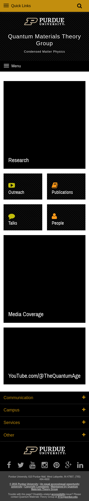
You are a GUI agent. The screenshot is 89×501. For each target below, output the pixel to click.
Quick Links (17, 6)
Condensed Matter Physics (44, 51)
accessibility (58, 494)
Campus (44, 410)
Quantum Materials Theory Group (44, 39)
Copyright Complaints (36, 486)
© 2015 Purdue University (23, 484)
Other (44, 435)
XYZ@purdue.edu (68, 497)
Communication (44, 397)
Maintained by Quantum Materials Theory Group (54, 488)
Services (44, 422)
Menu (12, 66)
